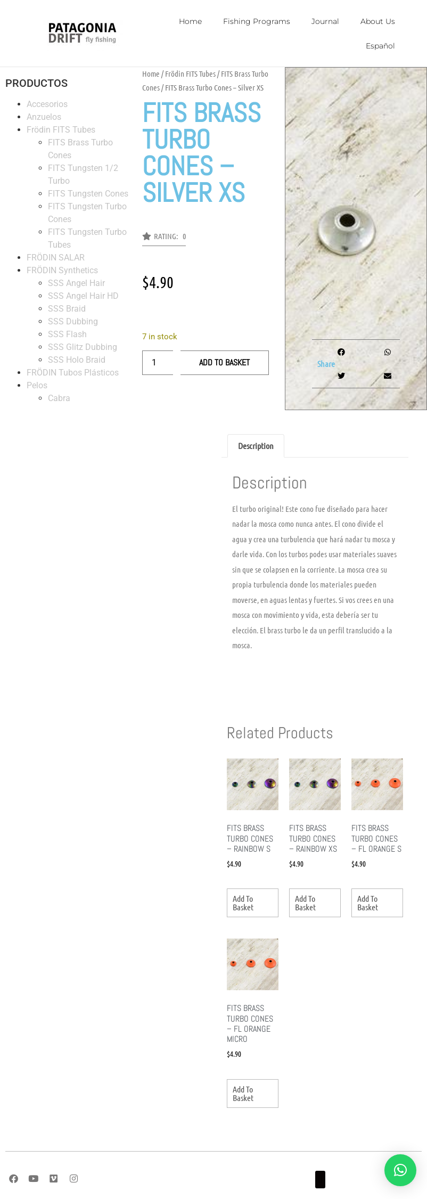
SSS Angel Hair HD (83, 296)
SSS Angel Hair (76, 283)
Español (380, 46)
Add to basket (224, 362)
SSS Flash (67, 334)
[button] (164, 239)
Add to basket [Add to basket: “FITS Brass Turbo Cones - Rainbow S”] (243, 902)
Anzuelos (44, 117)
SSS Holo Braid (76, 360)
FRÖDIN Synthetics (62, 270)
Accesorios (47, 104)
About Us (377, 21)
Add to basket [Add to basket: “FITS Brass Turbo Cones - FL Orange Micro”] (243, 1093)
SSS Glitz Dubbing (82, 347)
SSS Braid (67, 309)
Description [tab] (256, 446)
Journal (325, 21)
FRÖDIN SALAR (56, 257)
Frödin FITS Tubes (61, 130)
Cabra (59, 398)
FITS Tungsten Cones (88, 194)
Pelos (37, 385)
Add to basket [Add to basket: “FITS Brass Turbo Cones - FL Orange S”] (367, 902)
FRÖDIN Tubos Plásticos (73, 373)
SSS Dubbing (73, 321)
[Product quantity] (157, 362)
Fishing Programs (256, 21)
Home (190, 21)
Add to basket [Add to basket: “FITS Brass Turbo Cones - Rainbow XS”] (305, 902)
